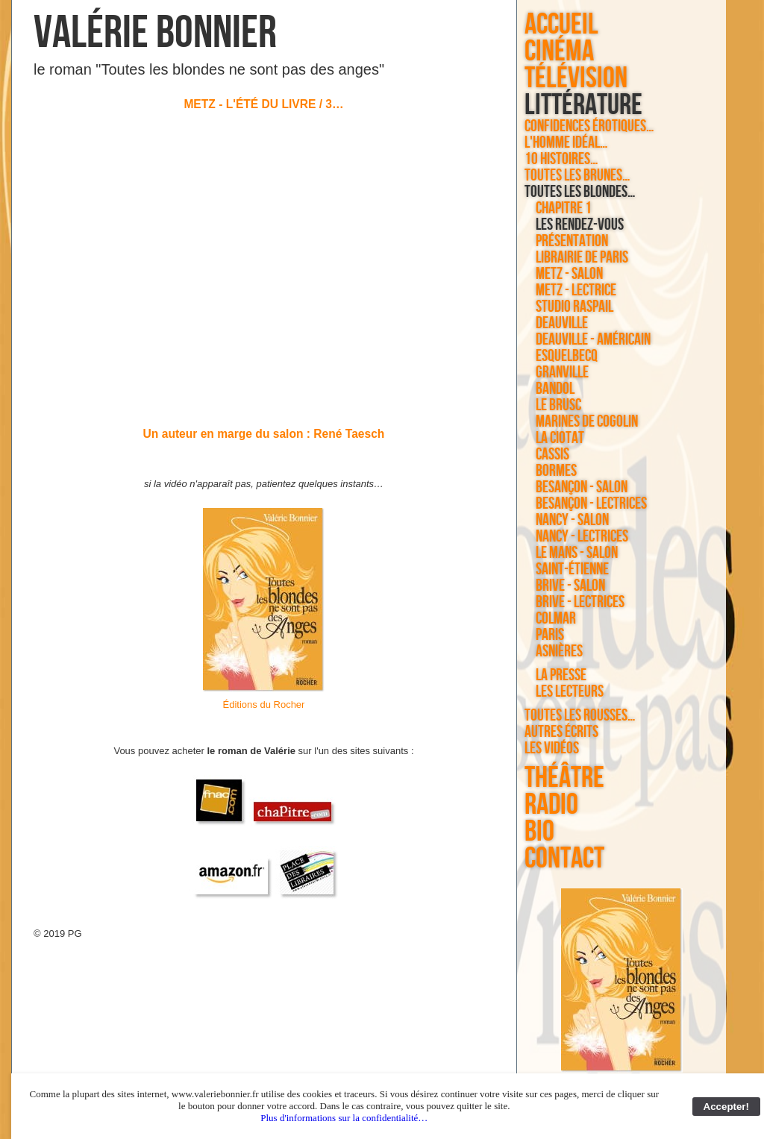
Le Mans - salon (577, 553)
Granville (562, 373)
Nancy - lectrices (582, 537)
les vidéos (552, 749)
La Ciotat (560, 438)
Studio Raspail (574, 307)
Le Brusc (558, 406)
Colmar (556, 619)
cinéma (559, 51)
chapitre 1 (564, 209)
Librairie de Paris (582, 258)
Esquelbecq (567, 356)
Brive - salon (570, 586)
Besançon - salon (581, 488)
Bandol (555, 389)
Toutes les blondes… (580, 192)
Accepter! (726, 1106)
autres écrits (561, 732)
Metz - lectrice (576, 291)
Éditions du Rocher (264, 704)
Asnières (559, 652)
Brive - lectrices (580, 602)
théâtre (564, 778)
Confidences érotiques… (589, 127)
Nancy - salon (572, 520)
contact (564, 858)
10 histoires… (561, 159)
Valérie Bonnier (155, 33)
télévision (576, 78)
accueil (561, 24)
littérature (583, 105)
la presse (561, 676)
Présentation (572, 241)
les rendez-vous (580, 225)
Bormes (556, 471)
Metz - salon (569, 274)
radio (551, 804)
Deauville (562, 324)
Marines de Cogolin (587, 422)
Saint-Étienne (572, 570)
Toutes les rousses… (580, 716)
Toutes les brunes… (577, 176)
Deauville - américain (593, 340)
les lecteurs (570, 692)
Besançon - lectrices (591, 504)
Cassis (552, 455)
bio (539, 831)
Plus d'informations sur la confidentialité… (344, 1117)
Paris (550, 635)
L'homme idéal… (566, 143)
